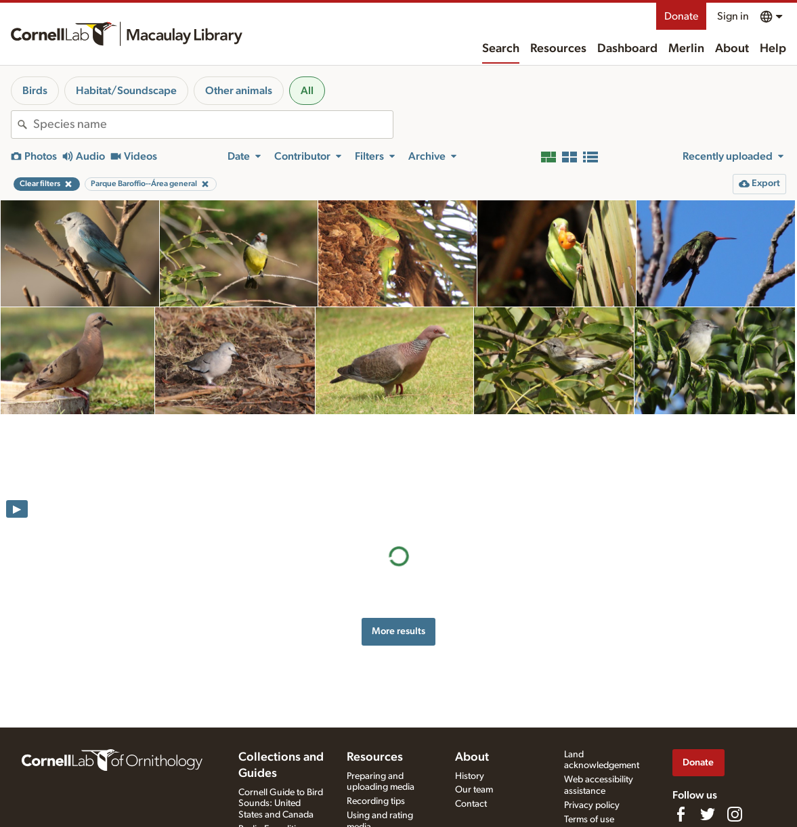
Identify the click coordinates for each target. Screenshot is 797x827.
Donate (681, 16)
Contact (471, 804)
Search (500, 49)
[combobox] (213, 124)
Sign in (733, 16)
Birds (34, 90)
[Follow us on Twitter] (707, 814)
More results (398, 523)
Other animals (238, 90)
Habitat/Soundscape (126, 90)
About (732, 49)
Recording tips (376, 801)
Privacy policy (592, 805)
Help (773, 49)
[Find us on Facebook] (680, 814)
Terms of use (589, 819)
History (469, 776)
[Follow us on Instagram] (735, 814)
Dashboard (627, 49)
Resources (558, 49)
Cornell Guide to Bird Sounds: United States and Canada (280, 804)
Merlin (686, 49)
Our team (474, 790)
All (307, 90)
